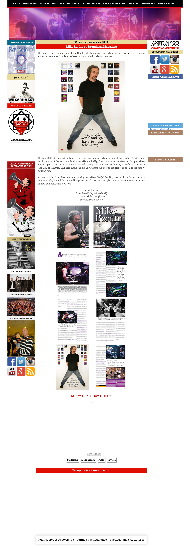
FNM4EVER (148, 3)
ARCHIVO (133, 3)
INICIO (16, 3)
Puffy (101, 459)
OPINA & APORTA (114, 3)
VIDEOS (44, 3)
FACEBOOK (93, 3)
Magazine (72, 459)
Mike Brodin (88, 459)
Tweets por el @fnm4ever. (161, 129)
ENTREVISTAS (75, 3)
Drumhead (128, 52)
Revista (112, 459)
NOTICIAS (58, 3)
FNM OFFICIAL (166, 3)
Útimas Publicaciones (92, 539)
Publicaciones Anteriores (127, 539)
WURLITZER (29, 3)
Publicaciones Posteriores (56, 539)
